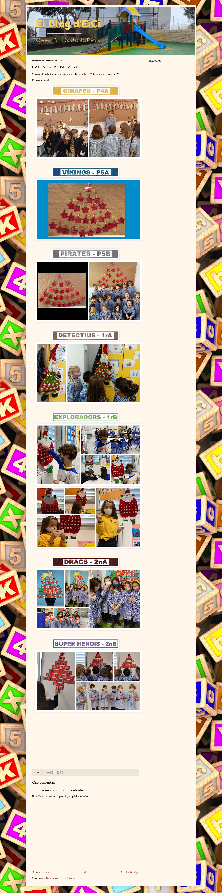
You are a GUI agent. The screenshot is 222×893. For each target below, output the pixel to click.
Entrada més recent (42, 872)
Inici (86, 872)
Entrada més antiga (129, 872)
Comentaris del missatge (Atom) (61, 878)
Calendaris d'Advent (87, 74)
